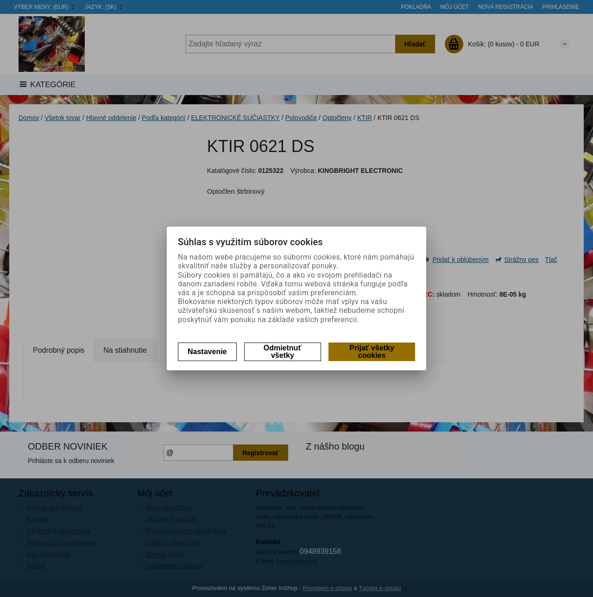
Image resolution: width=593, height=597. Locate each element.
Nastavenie (207, 352)
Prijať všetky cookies (371, 351)
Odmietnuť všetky (283, 351)
